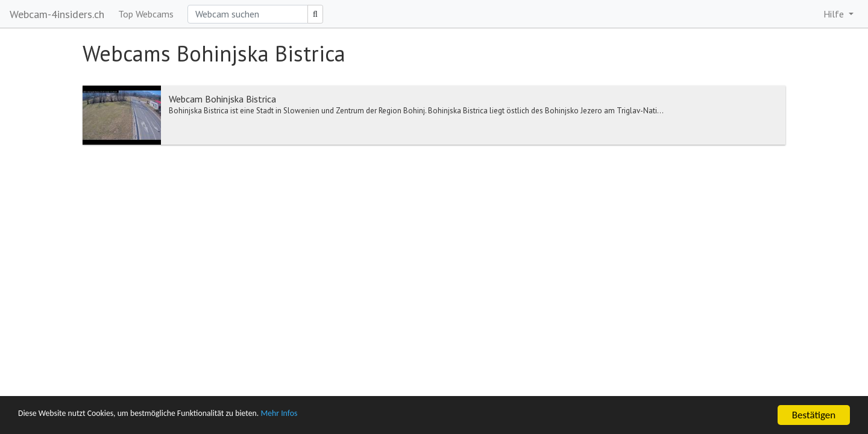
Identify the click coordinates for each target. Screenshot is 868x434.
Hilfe (834, 14)
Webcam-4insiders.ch (57, 14)
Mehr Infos (340, 415)
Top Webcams (146, 14)
